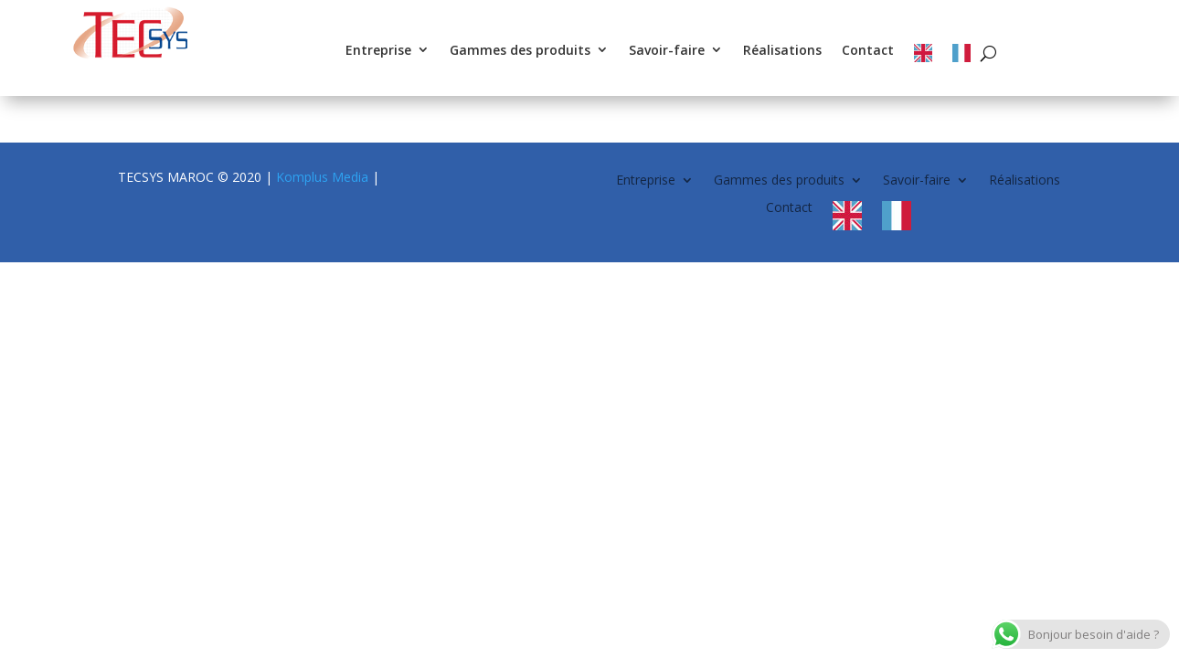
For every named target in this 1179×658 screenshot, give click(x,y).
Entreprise (378, 51)
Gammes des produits (520, 51)
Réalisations (782, 51)
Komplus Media (322, 177)
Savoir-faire (667, 51)
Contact (868, 51)
